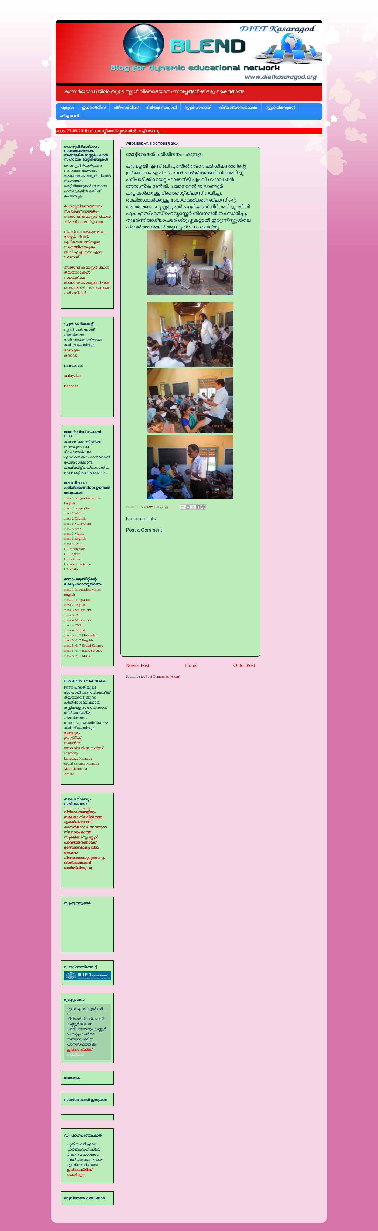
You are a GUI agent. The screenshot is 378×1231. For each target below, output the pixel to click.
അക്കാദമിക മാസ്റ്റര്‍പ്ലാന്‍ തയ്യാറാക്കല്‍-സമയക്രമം (86, 272)
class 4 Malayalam (77, 620)
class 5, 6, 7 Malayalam (81, 635)
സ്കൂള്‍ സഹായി (197, 107)
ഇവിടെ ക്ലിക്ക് (79, 1049)
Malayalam (72, 375)
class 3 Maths (74, 533)
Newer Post (137, 665)
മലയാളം (72, 350)
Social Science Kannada (81, 763)
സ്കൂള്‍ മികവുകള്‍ (280, 107)
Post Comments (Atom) (163, 676)
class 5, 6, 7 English (78, 640)
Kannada (71, 386)
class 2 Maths (74, 513)
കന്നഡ (70, 355)
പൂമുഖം (67, 107)
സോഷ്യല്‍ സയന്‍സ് (83, 748)
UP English (72, 554)
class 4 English (75, 630)
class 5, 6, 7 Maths (77, 656)
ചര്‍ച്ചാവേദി (69, 116)
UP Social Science (77, 564)
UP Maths (71, 569)
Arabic (69, 774)
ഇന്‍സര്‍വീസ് (94, 107)
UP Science (72, 559)
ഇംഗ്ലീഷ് (72, 738)
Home (191, 665)
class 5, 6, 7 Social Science (83, 645)
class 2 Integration (77, 508)
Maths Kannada (75, 769)
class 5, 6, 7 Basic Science (83, 650)
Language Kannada (78, 758)
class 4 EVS (72, 544)
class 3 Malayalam (77, 523)
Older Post (244, 665)
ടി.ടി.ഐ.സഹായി (161, 107)
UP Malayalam (75, 549)
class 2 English (75, 518)
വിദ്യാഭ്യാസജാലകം (238, 107)
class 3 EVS (72, 529)
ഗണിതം (71, 753)
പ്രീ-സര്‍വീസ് (126, 107)
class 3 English (75, 539)
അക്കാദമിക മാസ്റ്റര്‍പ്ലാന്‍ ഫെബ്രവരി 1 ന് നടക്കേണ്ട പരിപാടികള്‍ (87, 288)
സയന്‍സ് (72, 743)
